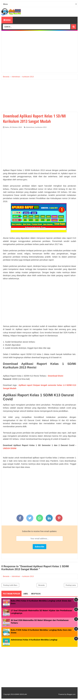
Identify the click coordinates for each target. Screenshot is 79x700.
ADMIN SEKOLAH (20, 694)
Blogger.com (71, 694)
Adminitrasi (30, 127)
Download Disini (55, 376)
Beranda (41, 585)
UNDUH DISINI (9, 448)
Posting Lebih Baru (10, 585)
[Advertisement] (39, 51)
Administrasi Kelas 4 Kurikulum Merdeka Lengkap (34, 640)
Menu (7, 20)
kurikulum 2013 (41, 127)
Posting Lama (71, 585)
